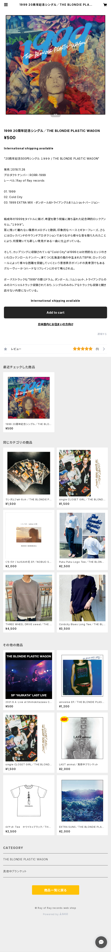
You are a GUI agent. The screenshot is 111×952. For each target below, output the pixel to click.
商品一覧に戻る (55, 890)
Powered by (55, 914)
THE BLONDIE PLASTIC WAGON (25, 859)
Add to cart (55, 312)
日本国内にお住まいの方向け (55, 324)
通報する (102, 334)
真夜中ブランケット (15, 871)
